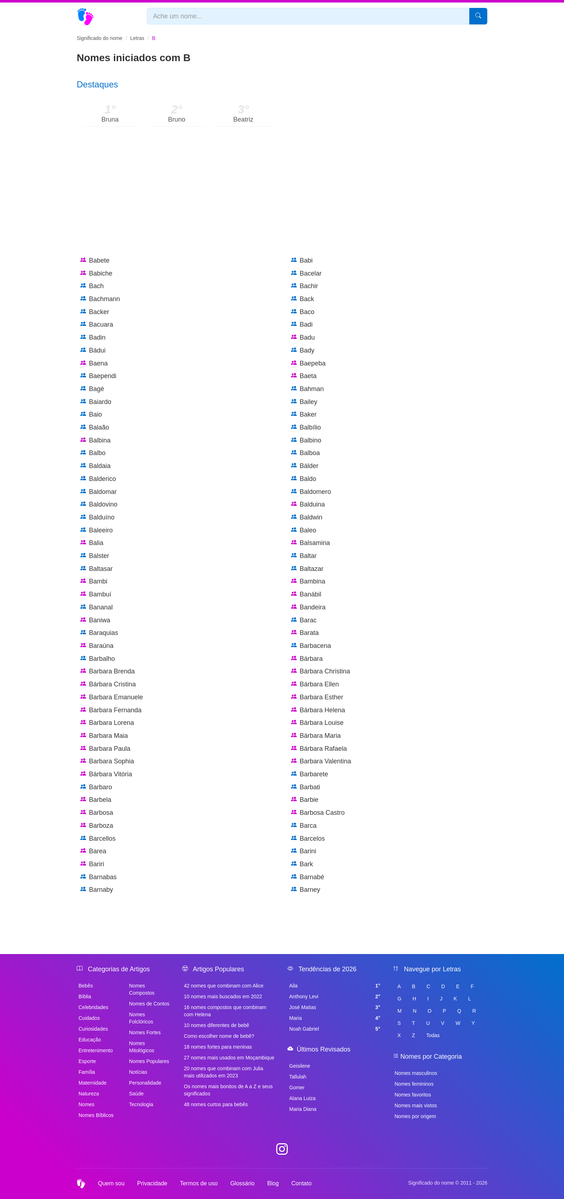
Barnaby (96, 890)
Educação (90, 1040)
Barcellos (98, 839)
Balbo (93, 453)
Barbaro (96, 787)
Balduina (308, 504)
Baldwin (306, 517)
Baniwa (95, 620)
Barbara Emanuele (111, 697)
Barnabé (307, 877)
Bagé (92, 389)
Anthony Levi (334, 996)
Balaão (94, 427)
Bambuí (95, 594)
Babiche (96, 273)
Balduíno (97, 517)
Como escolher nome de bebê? (219, 1036)
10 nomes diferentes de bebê (216, 1025)
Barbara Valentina (321, 761)
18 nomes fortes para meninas (218, 1047)
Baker (304, 414)
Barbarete (309, 774)
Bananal (96, 607)
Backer (94, 312)
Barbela (95, 800)
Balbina (95, 440)
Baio (91, 414)
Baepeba (308, 363)
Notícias (138, 1072)
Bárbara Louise (317, 723)
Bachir (304, 286)
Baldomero (311, 492)
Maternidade (93, 1083)
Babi (302, 260)
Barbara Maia (104, 736)
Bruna (109, 119)
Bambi (93, 581)
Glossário (242, 1183)
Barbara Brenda (107, 671)
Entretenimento (96, 1050)
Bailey (304, 402)
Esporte (87, 1061)
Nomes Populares (149, 1061)
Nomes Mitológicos (141, 1046)
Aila (334, 985)
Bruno (176, 119)
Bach (92, 286)
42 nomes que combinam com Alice (224, 986)
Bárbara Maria (316, 736)
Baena (94, 363)
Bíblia (85, 996)
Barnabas (98, 877)
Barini (303, 851)
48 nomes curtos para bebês (216, 1104)
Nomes (86, 1104)
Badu (303, 337)
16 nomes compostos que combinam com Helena (225, 1010)
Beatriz (243, 119)
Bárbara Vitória (106, 774)
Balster (94, 556)
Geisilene (299, 1066)
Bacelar (306, 273)
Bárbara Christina (320, 671)
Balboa (305, 453)
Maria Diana (302, 1109)
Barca (304, 826)
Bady (302, 350)
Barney (305, 890)
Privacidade (152, 1183)
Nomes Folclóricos (141, 1018)
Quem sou (111, 1183)
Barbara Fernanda (111, 710)
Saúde (136, 1093)
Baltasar (96, 569)
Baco (302, 312)
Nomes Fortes (145, 1032)
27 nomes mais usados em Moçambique (229, 1058)
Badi (302, 324)
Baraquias (99, 633)
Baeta (304, 376)
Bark (302, 864)
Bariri (92, 864)
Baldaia (95, 466)
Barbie (304, 800)
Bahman (307, 389)
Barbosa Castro (318, 813)
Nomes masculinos (416, 1073)
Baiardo (95, 402)
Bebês (86, 986)
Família (87, 1072)
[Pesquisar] (478, 16)
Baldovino (98, 504)
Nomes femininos (414, 1084)
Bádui (93, 350)
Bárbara (307, 659)
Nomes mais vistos (416, 1105)
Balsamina (310, 543)
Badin (93, 337)
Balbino (306, 440)
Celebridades (93, 1007)
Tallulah (297, 1077)
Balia (91, 543)
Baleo (303, 530)
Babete (94, 260)
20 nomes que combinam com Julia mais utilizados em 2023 (223, 1072)
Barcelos (308, 839)
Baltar (304, 556)
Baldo (303, 479)
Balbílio (306, 427)
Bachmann (100, 299)
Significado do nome (99, 38)
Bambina (308, 581)
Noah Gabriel (334, 1028)
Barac (304, 620)
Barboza (96, 826)
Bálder (304, 466)
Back (302, 299)
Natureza (89, 1093)
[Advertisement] (282, 198)
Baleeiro (96, 530)
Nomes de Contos (149, 1004)
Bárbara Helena (318, 710)
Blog (273, 1183)
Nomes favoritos (413, 1095)
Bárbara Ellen (315, 684)
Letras (137, 38)
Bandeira (308, 607)
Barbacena (311, 646)
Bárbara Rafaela (319, 749)
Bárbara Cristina (108, 684)
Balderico (98, 479)
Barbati (305, 787)
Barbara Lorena (107, 723)
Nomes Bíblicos (96, 1115)
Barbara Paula (105, 749)
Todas (432, 1035)
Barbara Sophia (107, 761)
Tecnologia (141, 1104)
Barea (93, 851)
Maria (334, 1018)
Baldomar (98, 492)
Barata (305, 633)
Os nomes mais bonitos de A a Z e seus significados (228, 1090)
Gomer (297, 1087)
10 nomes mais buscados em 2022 (223, 996)
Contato (301, 1183)
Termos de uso (199, 1183)
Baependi (98, 376)
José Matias (334, 1007)
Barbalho (97, 659)
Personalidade (145, 1083)
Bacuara (96, 324)
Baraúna (96, 646)
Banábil (306, 594)
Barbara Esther (317, 697)
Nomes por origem (415, 1116)
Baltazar (307, 569)
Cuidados (89, 1018)
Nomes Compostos (142, 989)
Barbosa (96, 813)
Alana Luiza (302, 1098)
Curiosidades (93, 1029)
